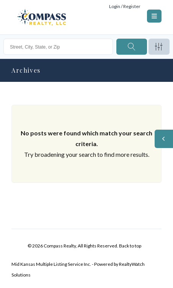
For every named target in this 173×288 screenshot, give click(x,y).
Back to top (130, 246)
